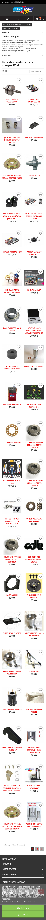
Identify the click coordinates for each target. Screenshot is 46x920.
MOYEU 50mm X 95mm (12, 709)
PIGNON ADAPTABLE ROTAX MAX (34, 520)
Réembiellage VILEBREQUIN (12, 100)
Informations (9, 859)
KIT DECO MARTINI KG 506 (12, 481)
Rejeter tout (23, 907)
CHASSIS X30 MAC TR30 (12, 252)
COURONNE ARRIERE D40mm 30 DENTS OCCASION (12, 559)
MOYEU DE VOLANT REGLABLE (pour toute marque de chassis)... (12, 788)
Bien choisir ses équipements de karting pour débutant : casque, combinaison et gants (22, 46)
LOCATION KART (34, 290)
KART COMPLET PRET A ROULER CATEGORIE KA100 (34, 216)
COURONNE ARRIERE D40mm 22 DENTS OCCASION (34, 445)
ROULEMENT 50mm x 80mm (12, 329)
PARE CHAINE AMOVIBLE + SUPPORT (12, 748)
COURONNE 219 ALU (12, 442)
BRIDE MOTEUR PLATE (34, 137)
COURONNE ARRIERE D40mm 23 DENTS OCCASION (34, 483)
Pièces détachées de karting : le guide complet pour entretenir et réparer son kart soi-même (20, 42)
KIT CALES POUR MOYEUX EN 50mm (12, 291)
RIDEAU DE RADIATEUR (12, 404)
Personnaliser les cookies (26, 902)
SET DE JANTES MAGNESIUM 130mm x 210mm (34, 559)
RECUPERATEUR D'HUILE (34, 366)
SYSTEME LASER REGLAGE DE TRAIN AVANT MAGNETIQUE (34, 330)
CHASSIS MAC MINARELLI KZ (34, 100)
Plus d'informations (9, 902)
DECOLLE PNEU (34, 671)
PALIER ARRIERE (12, 595)
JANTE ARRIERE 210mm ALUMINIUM (34, 634)
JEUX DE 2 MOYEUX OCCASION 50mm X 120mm (12, 140)
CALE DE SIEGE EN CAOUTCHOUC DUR (12, 367)
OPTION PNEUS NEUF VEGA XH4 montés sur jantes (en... (12, 216)
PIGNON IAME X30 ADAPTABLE (34, 253)
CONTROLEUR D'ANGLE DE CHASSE (34, 787)
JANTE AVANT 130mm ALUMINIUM (12, 672)
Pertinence (36, 71)
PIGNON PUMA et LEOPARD (34, 596)
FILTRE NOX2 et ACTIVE (12, 633)
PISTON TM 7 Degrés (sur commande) (34, 825)
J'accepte (23, 914)
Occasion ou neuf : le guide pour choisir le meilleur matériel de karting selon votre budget (20, 50)
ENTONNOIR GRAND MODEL (34, 710)
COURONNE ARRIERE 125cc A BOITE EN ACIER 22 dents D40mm (12, 826)
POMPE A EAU (34, 175)
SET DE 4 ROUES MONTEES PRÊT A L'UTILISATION (12, 521)
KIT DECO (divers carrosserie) (34, 405)
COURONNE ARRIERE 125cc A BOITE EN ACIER (12, 176)
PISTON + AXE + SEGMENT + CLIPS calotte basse (34, 750)
